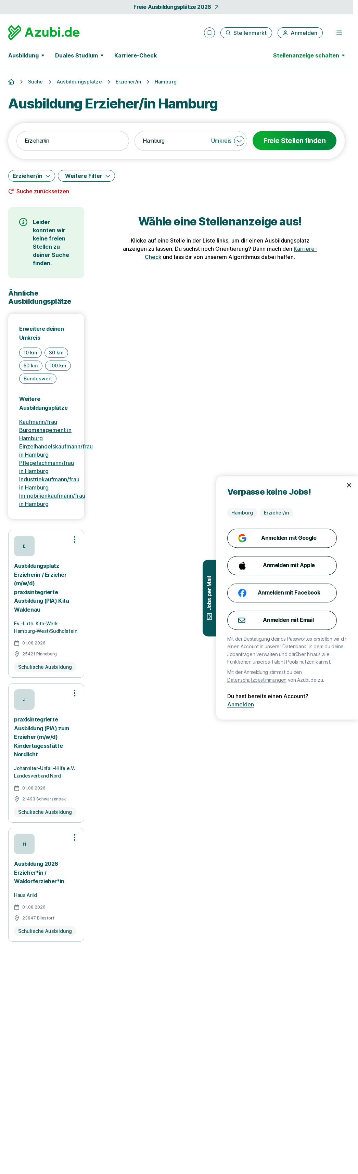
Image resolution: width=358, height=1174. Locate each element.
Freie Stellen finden (294, 140)
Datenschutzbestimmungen (321, 680)
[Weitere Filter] (86, 176)
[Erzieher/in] (31, 176)
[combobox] (72, 141)
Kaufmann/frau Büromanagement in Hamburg (45, 430)
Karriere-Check (135, 55)
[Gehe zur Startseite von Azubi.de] (44, 32)
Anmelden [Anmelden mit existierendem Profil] (305, 704)
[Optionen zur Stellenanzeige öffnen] (74, 539)
